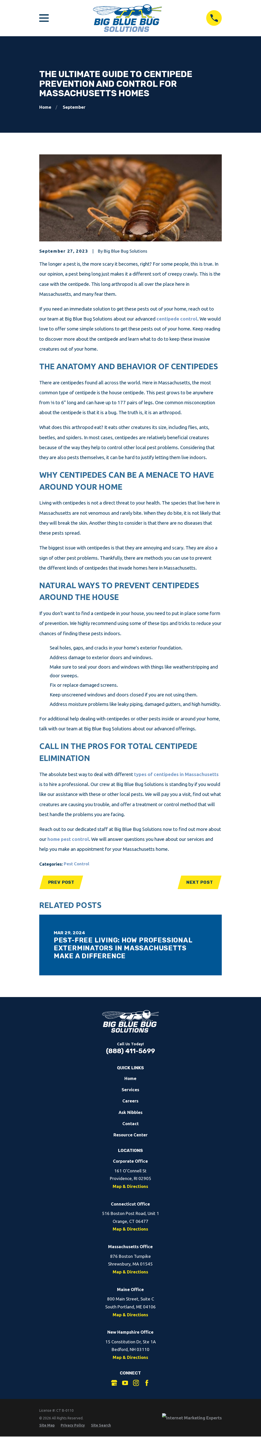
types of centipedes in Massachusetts (176, 774)
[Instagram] (136, 1383)
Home (130, 1078)
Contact (130, 1123)
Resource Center (130, 1134)
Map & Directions (130, 1186)
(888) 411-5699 (130, 1051)
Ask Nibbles (130, 1112)
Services (130, 1089)
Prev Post (61, 882)
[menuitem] (47, 1425)
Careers (130, 1100)
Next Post (199, 882)
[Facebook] (147, 1383)
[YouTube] (125, 1383)
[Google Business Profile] (114, 1383)
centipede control (176, 319)
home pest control (68, 839)
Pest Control (76, 863)
